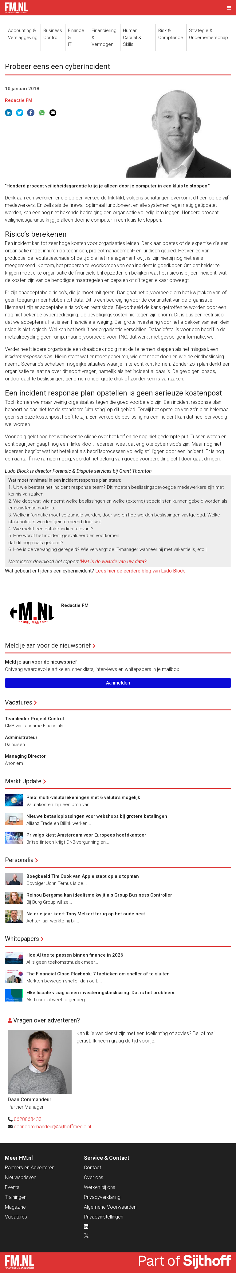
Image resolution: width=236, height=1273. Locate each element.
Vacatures (18, 702)
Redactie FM (18, 100)
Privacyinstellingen (103, 1217)
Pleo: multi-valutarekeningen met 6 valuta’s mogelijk (83, 797)
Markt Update (23, 781)
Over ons (93, 1177)
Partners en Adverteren (29, 1168)
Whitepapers (22, 938)
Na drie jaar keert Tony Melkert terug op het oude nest (85, 914)
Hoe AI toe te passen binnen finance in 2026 (74, 955)
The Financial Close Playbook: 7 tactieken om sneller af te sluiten (98, 974)
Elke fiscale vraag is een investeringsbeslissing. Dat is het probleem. (100, 992)
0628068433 (27, 1119)
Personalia (19, 860)
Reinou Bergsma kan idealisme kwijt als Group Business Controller (99, 895)
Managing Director (25, 756)
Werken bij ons (99, 1187)
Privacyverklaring (102, 1197)
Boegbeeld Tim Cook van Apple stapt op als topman (82, 876)
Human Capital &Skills (132, 37)
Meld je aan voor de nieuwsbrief (48, 645)
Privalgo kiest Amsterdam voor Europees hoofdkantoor (86, 835)
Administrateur (21, 737)
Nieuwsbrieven (20, 1177)
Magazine (15, 1207)
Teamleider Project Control (34, 718)
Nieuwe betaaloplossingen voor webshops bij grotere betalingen (96, 816)
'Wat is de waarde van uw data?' (113, 561)
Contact (92, 1168)
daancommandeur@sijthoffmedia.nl (52, 1127)
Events (12, 1187)
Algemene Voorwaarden (110, 1207)
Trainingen (15, 1197)
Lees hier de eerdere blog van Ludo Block (140, 571)
